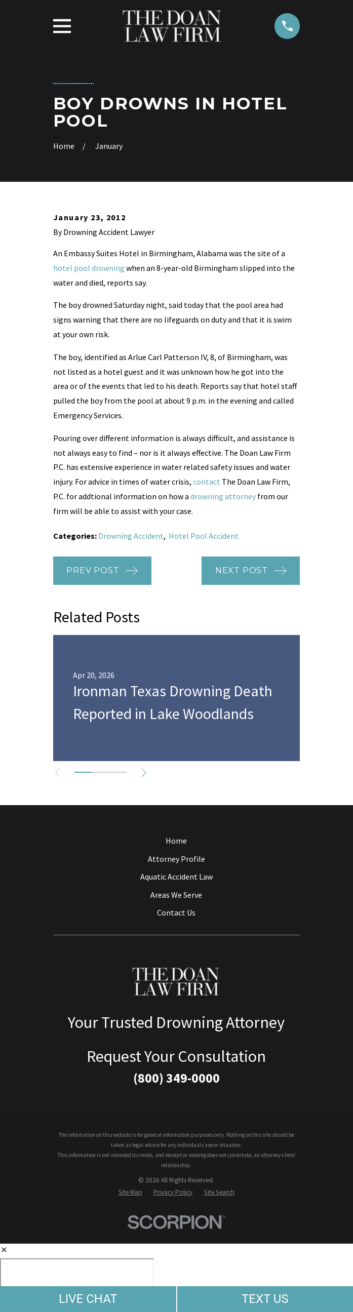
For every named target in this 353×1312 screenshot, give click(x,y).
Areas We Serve (176, 895)
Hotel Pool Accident (204, 536)
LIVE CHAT (88, 1299)
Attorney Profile (176, 859)
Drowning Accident (131, 536)
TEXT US (265, 1299)
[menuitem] (130, 1192)
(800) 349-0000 (176, 1078)
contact (206, 481)
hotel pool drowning (89, 268)
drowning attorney (223, 496)
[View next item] (145, 772)
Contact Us (176, 912)
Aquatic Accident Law (176, 876)
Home (176, 841)
